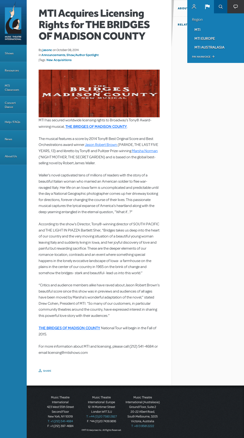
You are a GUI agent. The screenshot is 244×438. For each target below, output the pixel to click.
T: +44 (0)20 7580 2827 (101, 416)
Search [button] (220, 6)
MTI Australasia (209, 47)
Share (47, 370)
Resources (12, 70)
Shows (9, 53)
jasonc (47, 50)
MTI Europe (204, 38)
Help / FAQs (12, 122)
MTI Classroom (12, 88)
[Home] (13, 22)
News (8, 139)
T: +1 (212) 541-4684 (60, 421)
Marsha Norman (145, 151)
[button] (207, 6)
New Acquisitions (58, 60)
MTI (197, 29)
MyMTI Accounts (194, 6)
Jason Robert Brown (101, 144)
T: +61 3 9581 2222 (142, 426)
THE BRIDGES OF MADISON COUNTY (96, 126)
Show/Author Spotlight (82, 55)
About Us (11, 156)
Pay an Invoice (201, 56)
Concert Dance (10, 105)
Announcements (53, 55)
